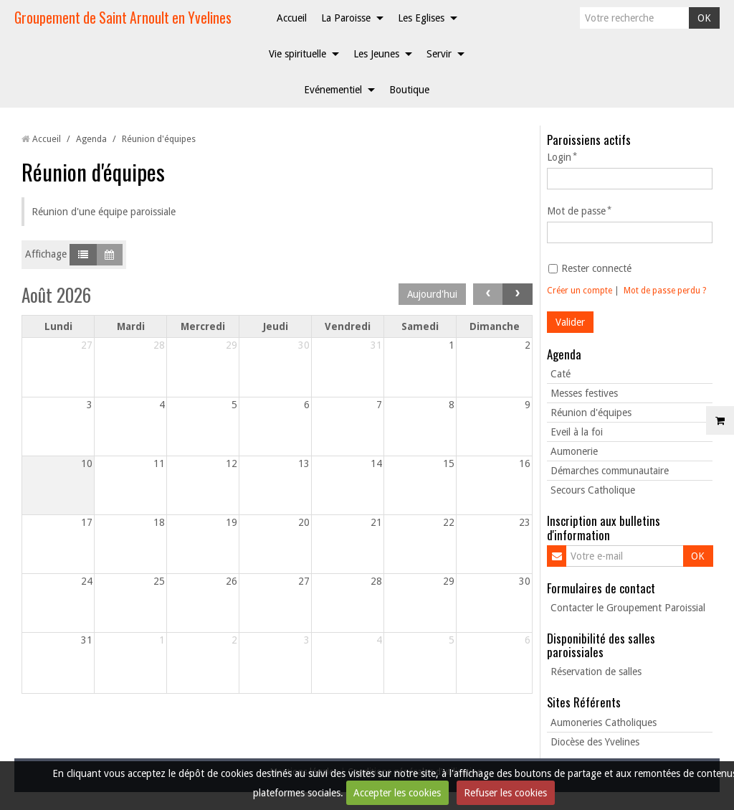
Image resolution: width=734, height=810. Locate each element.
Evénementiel (333, 89)
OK (704, 18)
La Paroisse (346, 18)
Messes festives (584, 393)
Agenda (91, 138)
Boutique (409, 89)
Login (559, 157)
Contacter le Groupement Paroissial (627, 607)
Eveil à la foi (576, 432)
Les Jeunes (376, 54)
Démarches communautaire (609, 470)
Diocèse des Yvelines (594, 742)
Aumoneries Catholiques (603, 722)
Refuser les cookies (505, 793)
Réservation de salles (596, 671)
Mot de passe (576, 211)
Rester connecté (589, 268)
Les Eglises (421, 18)
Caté (560, 374)
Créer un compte (579, 291)
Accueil (292, 18)
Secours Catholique (592, 490)
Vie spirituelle (297, 54)
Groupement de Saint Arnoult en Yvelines (123, 17)
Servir (439, 54)
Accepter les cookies (397, 793)
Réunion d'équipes (590, 412)
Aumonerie (574, 451)
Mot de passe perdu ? (665, 291)
